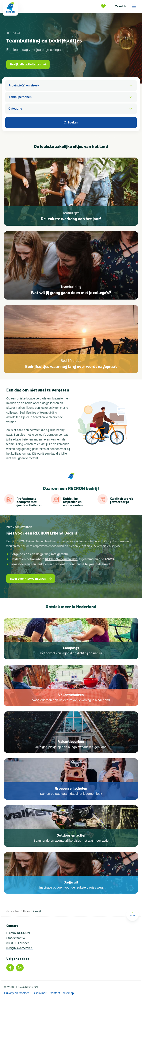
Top (132, 961)
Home (26, 957)
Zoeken (71, 123)
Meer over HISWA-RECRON (31, 591)
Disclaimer (39, 1039)
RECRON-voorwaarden (61, 571)
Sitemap (68, 1039)
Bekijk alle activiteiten (29, 64)
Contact (55, 1039)
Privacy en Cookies (17, 1039)
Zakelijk (127, 6)
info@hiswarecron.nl (19, 994)
